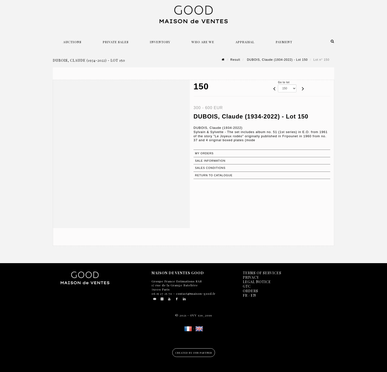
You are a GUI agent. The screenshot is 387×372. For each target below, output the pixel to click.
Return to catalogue (213, 175)
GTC (247, 286)
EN (253, 295)
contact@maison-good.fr (195, 293)
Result (235, 59)
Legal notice (257, 281)
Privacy (251, 277)
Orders (250, 291)
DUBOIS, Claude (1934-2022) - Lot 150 (277, 59)
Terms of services (262, 273)
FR (245, 295)
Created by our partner (193, 352)
